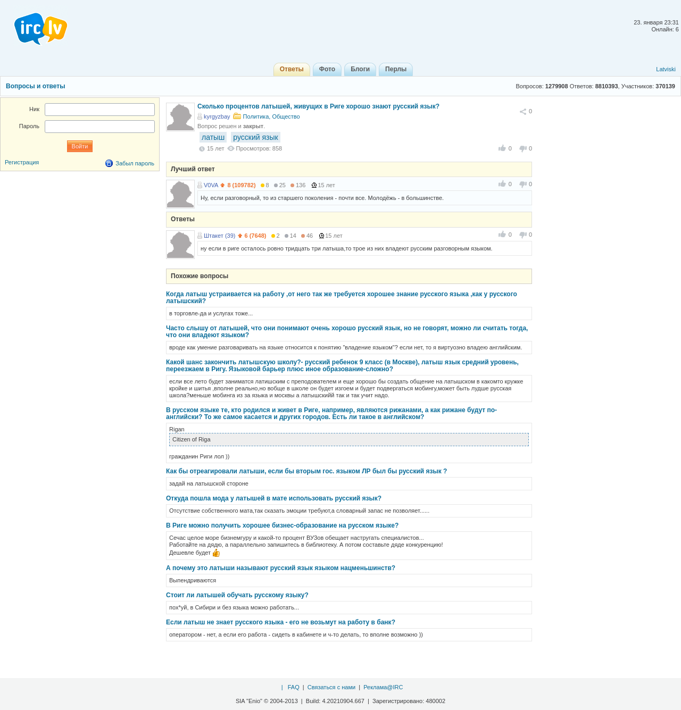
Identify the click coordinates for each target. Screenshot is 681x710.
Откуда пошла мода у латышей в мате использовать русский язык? (273, 498)
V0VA (211, 185)
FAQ (294, 687)
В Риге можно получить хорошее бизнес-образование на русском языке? (282, 525)
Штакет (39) (219, 235)
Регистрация (22, 162)
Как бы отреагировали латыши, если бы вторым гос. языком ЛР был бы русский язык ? (306, 471)
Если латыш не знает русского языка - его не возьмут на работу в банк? (280, 622)
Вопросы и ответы (35, 86)
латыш (213, 137)
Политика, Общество (271, 116)
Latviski (666, 69)
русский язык (255, 137)
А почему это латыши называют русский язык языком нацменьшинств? (280, 568)
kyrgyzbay (217, 116)
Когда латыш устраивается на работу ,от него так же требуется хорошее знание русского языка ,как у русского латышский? (341, 297)
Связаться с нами (331, 687)
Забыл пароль (134, 163)
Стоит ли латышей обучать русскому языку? (237, 595)
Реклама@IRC (383, 687)
